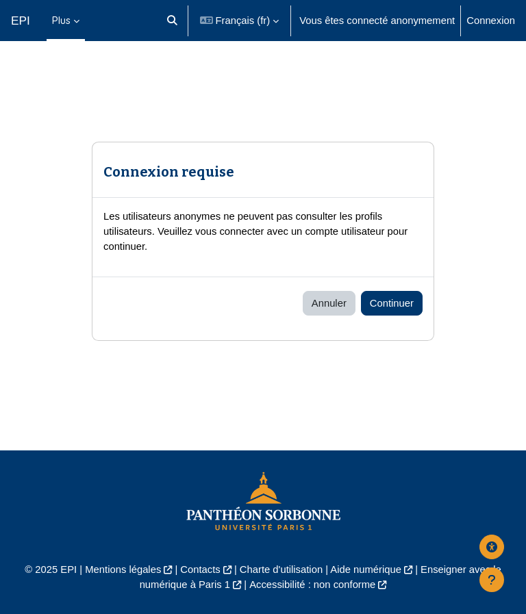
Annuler (329, 303)
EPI (20, 20)
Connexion (490, 20)
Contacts (200, 569)
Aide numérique (365, 569)
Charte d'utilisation (281, 569)
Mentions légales (123, 569)
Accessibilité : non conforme (312, 584)
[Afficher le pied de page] (491, 579)
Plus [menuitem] (61, 20)
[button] (172, 20)
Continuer (392, 303)
